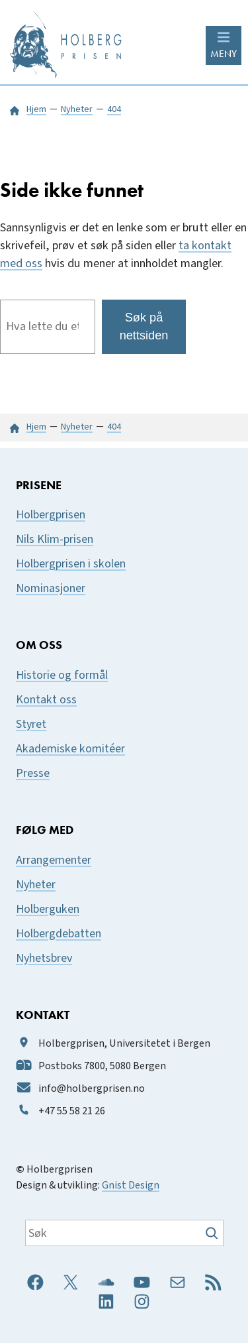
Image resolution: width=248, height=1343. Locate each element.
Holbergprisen (50, 514)
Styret (31, 724)
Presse (33, 773)
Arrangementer (53, 860)
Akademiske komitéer (70, 748)
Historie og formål (62, 675)
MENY (223, 53)
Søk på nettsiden (144, 326)
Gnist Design (130, 1185)
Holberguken (47, 909)
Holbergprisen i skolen (71, 563)
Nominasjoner (50, 588)
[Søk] (213, 1233)
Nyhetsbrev (44, 958)
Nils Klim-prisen (54, 539)
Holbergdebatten (58, 933)
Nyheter (36, 884)
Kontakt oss (46, 699)
